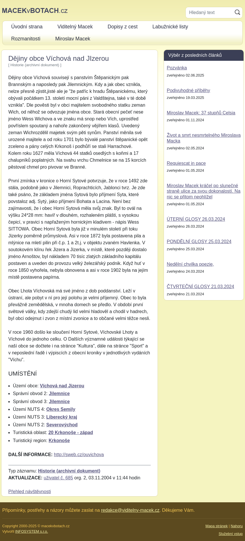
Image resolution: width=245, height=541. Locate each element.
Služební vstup (231, 534)
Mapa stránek (216, 526)
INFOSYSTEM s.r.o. (31, 531)
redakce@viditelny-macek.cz (130, 510)
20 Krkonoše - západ (70, 432)
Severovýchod (61, 424)
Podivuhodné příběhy (188, 90)
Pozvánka (177, 67)
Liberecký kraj (61, 417)
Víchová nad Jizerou (62, 385)
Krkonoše (59, 440)
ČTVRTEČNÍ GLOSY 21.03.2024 (200, 286)
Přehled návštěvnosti (29, 491)
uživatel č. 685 (58, 477)
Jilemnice (59, 393)
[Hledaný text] (209, 12)
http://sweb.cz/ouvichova (79, 454)
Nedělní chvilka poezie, (190, 264)
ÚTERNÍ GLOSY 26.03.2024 (196, 219)
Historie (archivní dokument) (69, 470)
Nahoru (237, 526)
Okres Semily (60, 409)
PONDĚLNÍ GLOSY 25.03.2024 (199, 241)
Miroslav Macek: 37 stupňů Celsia (201, 112)
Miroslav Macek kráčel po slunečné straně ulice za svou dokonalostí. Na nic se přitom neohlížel (203, 191)
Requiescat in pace (186, 163)
